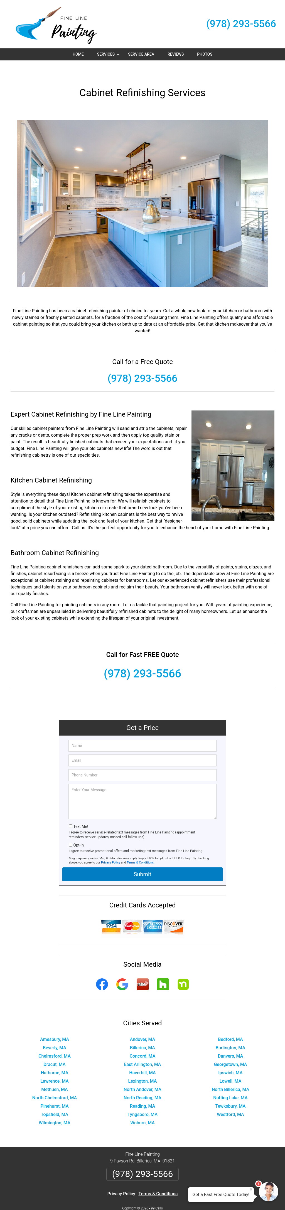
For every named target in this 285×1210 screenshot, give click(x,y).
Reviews (176, 54)
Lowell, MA (231, 1064)
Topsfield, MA (54, 1097)
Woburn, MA (142, 1106)
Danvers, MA (230, 1039)
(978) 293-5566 (241, 24)
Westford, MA (230, 1097)
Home (78, 54)
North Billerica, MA (230, 1072)
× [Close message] (251, 1189)
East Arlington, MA (142, 1047)
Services (109, 56)
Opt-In (78, 828)
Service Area (141, 54)
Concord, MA (143, 1039)
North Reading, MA (142, 1081)
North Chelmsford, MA (54, 1081)
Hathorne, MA (54, 1056)
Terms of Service (182, 1198)
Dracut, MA (54, 1047)
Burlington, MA (230, 1031)
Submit (142, 857)
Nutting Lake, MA (230, 1081)
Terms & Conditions (140, 846)
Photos (204, 54)
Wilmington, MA (54, 1106)
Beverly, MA (54, 1031)
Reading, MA (142, 1089)
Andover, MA (142, 1022)
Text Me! (80, 810)
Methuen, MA (54, 1072)
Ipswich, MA (230, 1056)
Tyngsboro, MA (142, 1097)
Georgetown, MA (230, 1047)
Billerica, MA (142, 1031)
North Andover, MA (142, 1072)
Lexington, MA (142, 1064)
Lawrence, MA (54, 1064)
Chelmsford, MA (54, 1039)
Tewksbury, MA (230, 1089)
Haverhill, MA (142, 1056)
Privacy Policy (110, 846)
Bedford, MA (230, 1022)
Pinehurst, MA (54, 1089)
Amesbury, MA (54, 1022)
